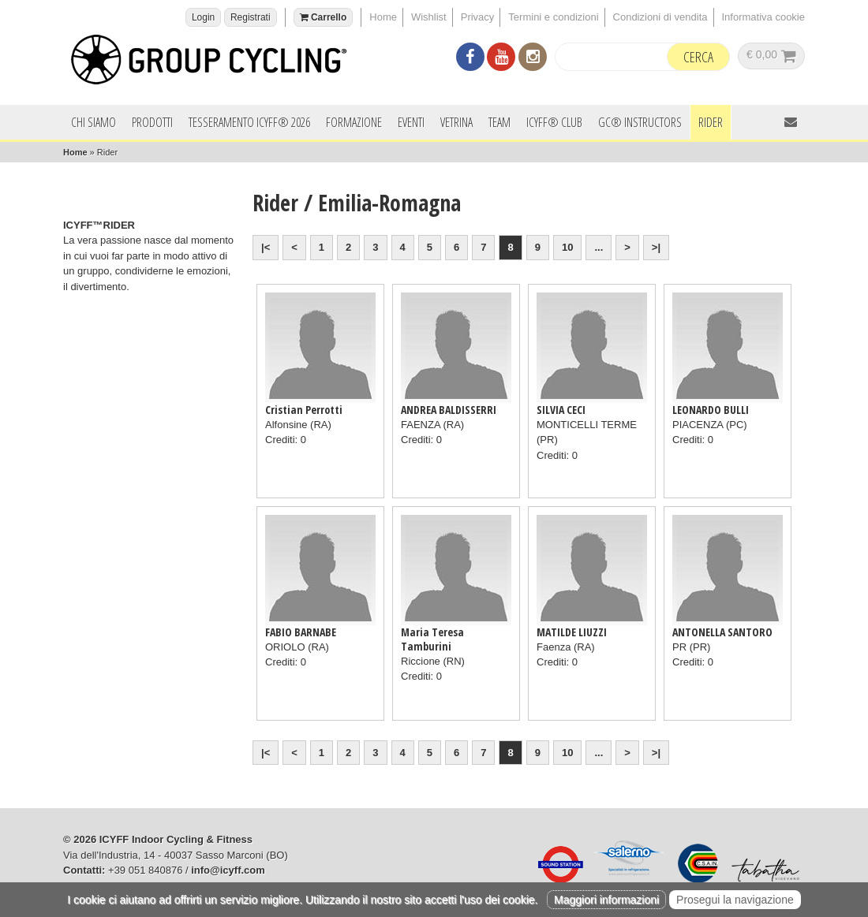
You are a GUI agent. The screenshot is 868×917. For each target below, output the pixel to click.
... (598, 247)
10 (567, 247)
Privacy (478, 17)
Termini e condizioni (553, 17)
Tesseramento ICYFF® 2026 (249, 122)
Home (383, 17)
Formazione (354, 122)
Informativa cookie (764, 17)
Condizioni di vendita (660, 17)
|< (265, 247)
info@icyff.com (228, 870)
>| (656, 247)
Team (499, 122)
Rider (710, 122)
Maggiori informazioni (606, 899)
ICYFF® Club (554, 122)
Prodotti (152, 122)
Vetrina (456, 122)
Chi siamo (93, 122)
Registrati (250, 17)
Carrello (323, 17)
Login (203, 17)
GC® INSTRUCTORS (640, 122)
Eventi (411, 122)
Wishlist (429, 17)
